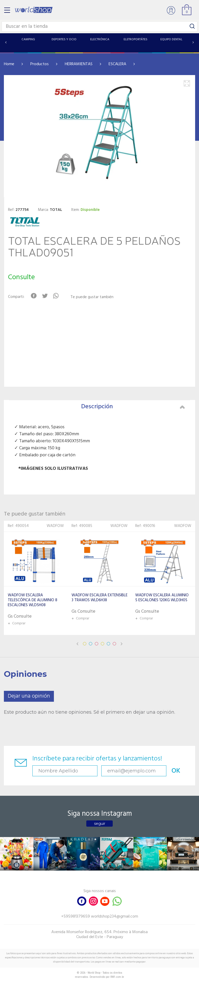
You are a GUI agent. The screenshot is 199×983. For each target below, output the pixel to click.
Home (9, 64)
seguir (99, 823)
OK (176, 771)
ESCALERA (117, 64)
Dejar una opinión (29, 696)
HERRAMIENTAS (79, 64)
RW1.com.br (117, 977)
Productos (39, 64)
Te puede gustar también (91, 297)
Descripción (133, 407)
